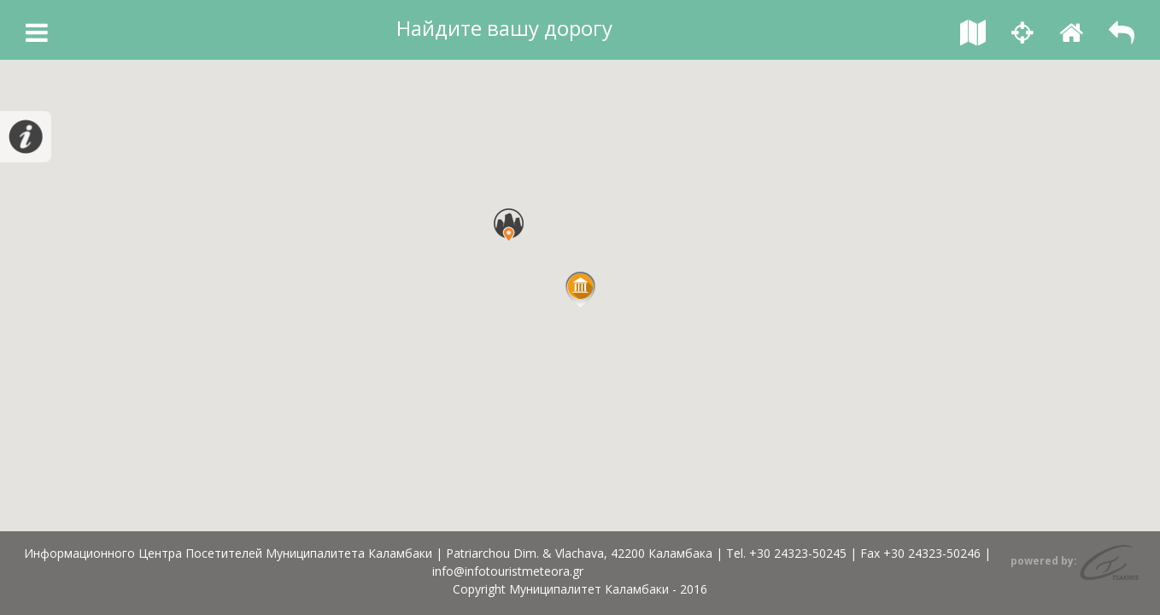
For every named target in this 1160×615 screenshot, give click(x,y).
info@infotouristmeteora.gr (507, 571)
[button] (580, 290)
